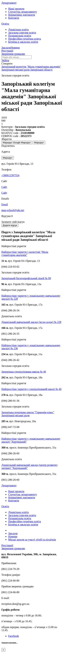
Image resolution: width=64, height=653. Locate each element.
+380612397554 (10, 175)
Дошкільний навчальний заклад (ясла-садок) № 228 (31, 322)
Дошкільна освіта (18, 29)
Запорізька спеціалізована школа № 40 (23, 371)
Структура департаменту (22, 11)
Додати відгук (10, 225)
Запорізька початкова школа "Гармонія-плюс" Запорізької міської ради (27, 414)
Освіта (5, 23)
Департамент (9, 2)
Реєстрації (7, 50)
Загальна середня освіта (22, 32)
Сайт (4, 192)
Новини (15, 47)
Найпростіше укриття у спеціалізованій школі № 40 (31, 389)
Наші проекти (16, 8)
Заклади (6, 47)
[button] (5, 60)
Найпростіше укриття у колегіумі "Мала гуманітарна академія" (24, 253)
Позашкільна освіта (19, 35)
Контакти (13, 17)
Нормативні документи (21, 14)
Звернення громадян (13, 53)
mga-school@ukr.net (12, 210)
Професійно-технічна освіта (24, 38)
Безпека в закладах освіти (23, 41)
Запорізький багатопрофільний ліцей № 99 (26, 278)
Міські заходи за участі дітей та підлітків (32, 539)
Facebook (13, 636)
